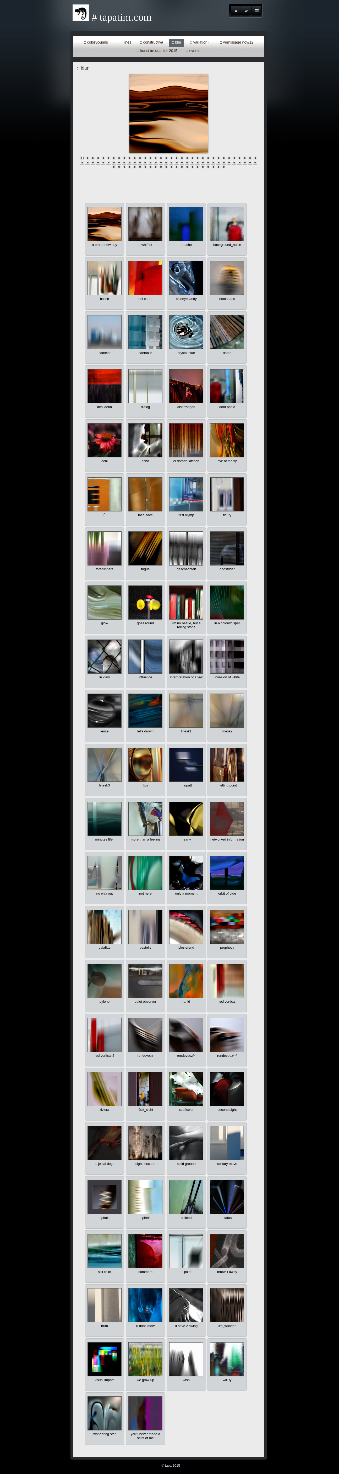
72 (129, 167)
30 (234, 158)
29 (229, 158)
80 (171, 167)
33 (250, 158)
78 (161, 167)
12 (140, 158)
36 (87, 162)
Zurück (236, 10)
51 (166, 162)
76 (150, 167)
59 (208, 162)
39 (103, 162)
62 (224, 162)
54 (182, 162)
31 (239, 158)
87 (208, 167)
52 (171, 162)
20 (182, 158)
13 (145, 158)
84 (192, 167)
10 (129, 158)
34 (255, 158)
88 (213, 167)
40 (108, 162)
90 (224, 167)
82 (182, 167)
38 (98, 162)
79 (166, 167)
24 (203, 158)
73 (135, 167)
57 (197, 162)
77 (156, 167)
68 (255, 162)
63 (229, 162)
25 (208, 158)
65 (239, 162)
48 (150, 162)
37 (93, 162)
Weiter (246, 10)
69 (114, 167)
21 (187, 158)
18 (171, 158)
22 (192, 158)
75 (145, 167)
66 (245, 162)
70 (119, 167)
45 (135, 162)
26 (213, 158)
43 (124, 162)
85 (197, 167)
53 (176, 162)
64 (234, 162)
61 (218, 162)
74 (140, 167)
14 (150, 158)
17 (166, 158)
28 (224, 158)
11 (135, 158)
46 (140, 162)
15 (156, 158)
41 (114, 162)
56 (192, 162)
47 (145, 162)
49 (156, 162)
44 (129, 162)
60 (213, 162)
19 (176, 158)
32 (245, 158)
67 (250, 162)
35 (82, 162)
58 (203, 162)
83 (187, 167)
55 (187, 162)
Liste (256, 10)
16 (161, 158)
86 (203, 167)
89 (218, 167)
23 (197, 158)
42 (119, 162)
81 (176, 167)
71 (124, 167)
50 (161, 162)
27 (218, 158)
